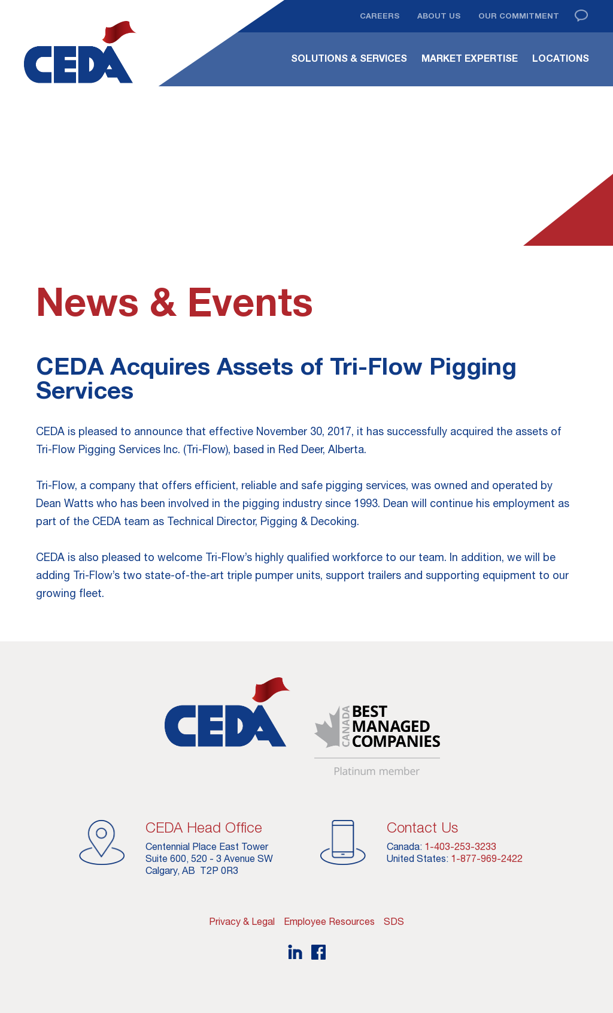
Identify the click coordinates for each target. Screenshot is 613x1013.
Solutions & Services (349, 58)
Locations (560, 58)
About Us (438, 15)
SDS (394, 921)
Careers (379, 15)
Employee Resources (329, 921)
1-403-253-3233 (460, 846)
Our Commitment (518, 15)
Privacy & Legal (242, 921)
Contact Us (422, 827)
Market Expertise (469, 58)
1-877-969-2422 (487, 858)
